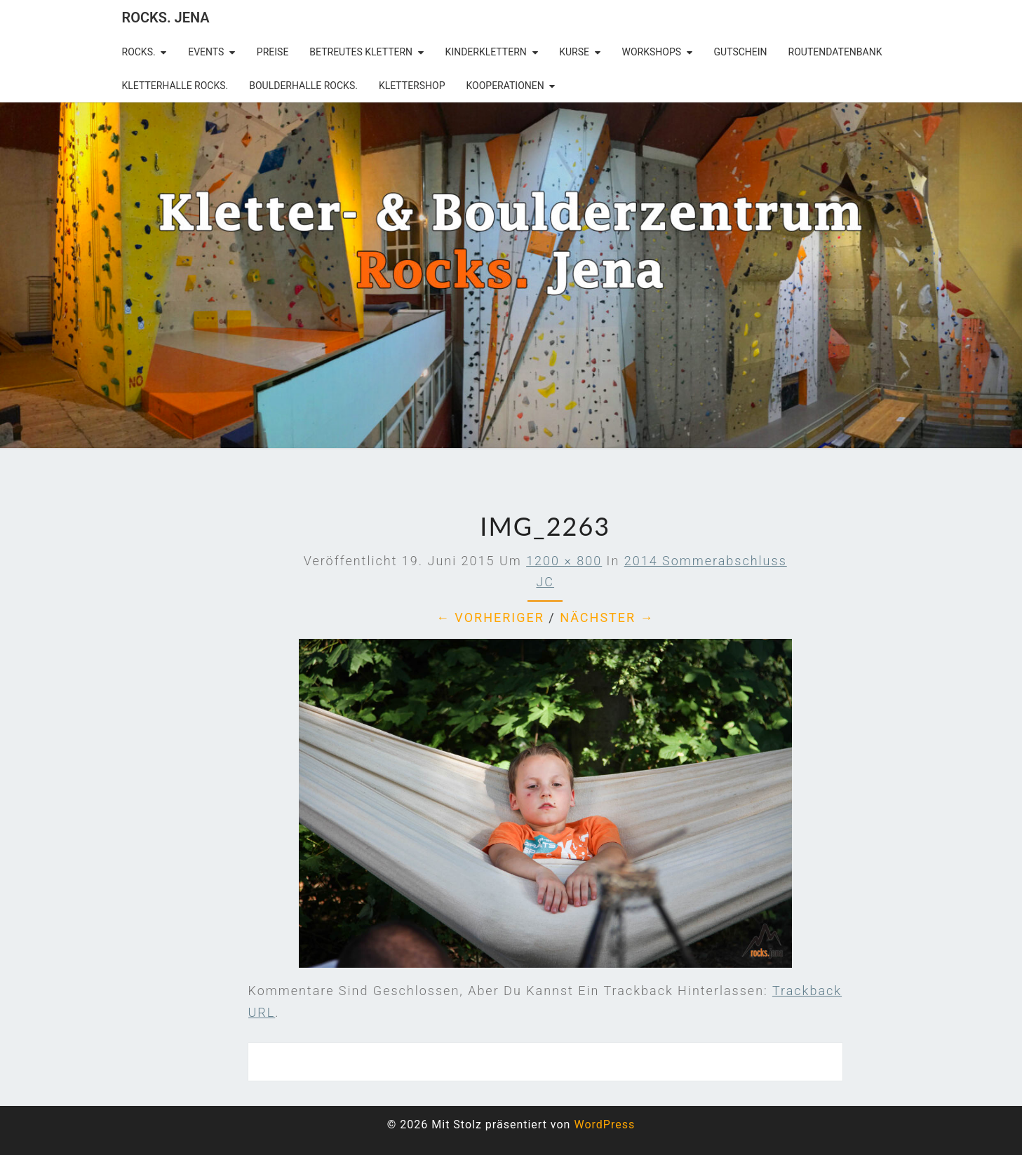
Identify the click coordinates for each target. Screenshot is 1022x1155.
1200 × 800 (564, 560)
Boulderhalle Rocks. (303, 85)
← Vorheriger (490, 617)
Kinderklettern (486, 52)
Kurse (574, 52)
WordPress (604, 1124)
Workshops (652, 52)
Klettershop (412, 85)
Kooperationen (505, 85)
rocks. (139, 52)
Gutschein (740, 52)
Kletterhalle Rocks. (175, 85)
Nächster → (607, 617)
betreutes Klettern (360, 52)
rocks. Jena (166, 17)
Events (206, 52)
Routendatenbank (835, 52)
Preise (273, 52)
